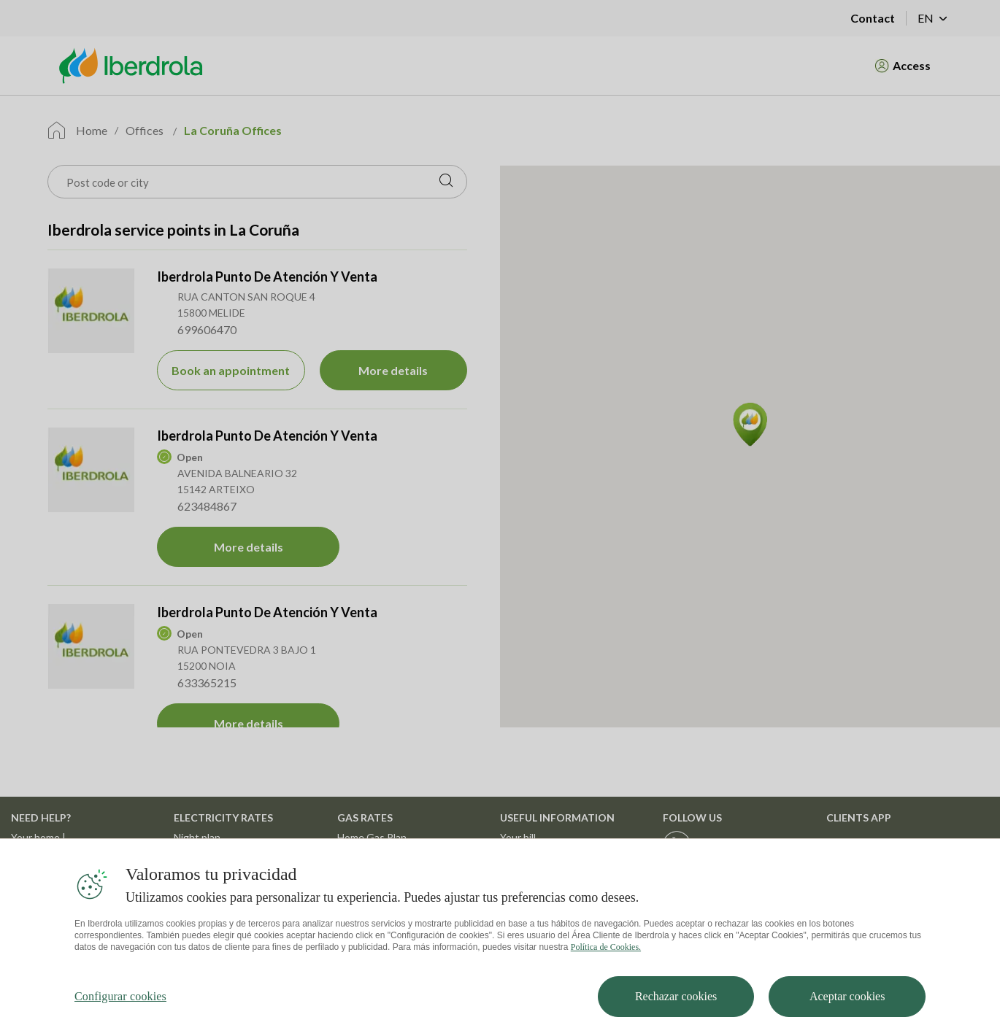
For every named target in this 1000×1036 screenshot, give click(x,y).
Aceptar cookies (847, 1011)
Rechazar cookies (676, 1011)
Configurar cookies (120, 1011)
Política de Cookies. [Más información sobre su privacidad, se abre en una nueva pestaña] (606, 961)
